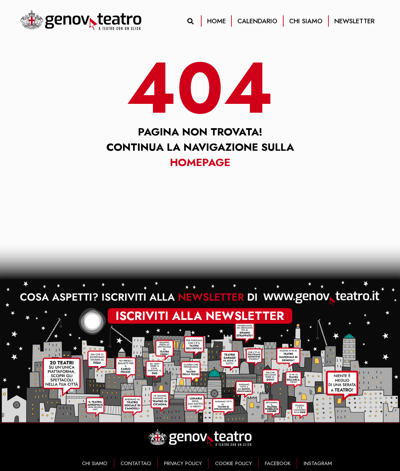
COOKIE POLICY (233, 463)
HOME (216, 21)
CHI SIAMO (306, 21)
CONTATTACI (136, 463)
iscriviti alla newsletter (200, 315)
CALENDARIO (257, 21)
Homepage (200, 162)
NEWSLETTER (354, 21)
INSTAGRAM (318, 463)
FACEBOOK (278, 463)
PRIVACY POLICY (183, 463)
